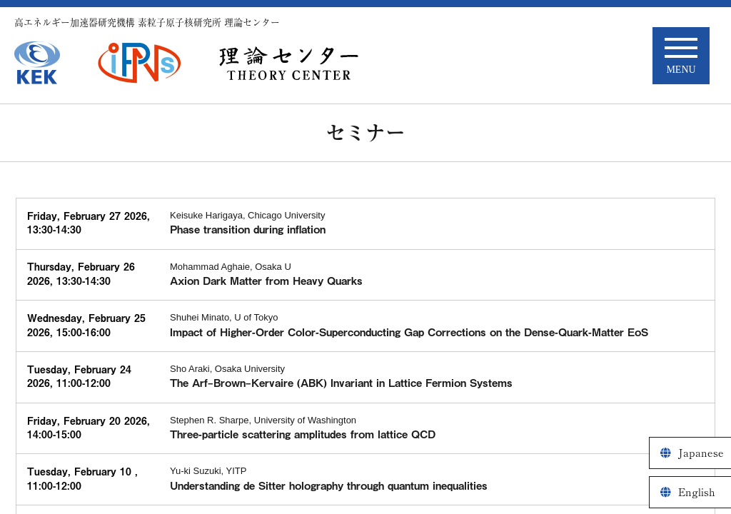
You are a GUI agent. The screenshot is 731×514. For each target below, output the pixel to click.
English (696, 492)
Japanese (701, 453)
